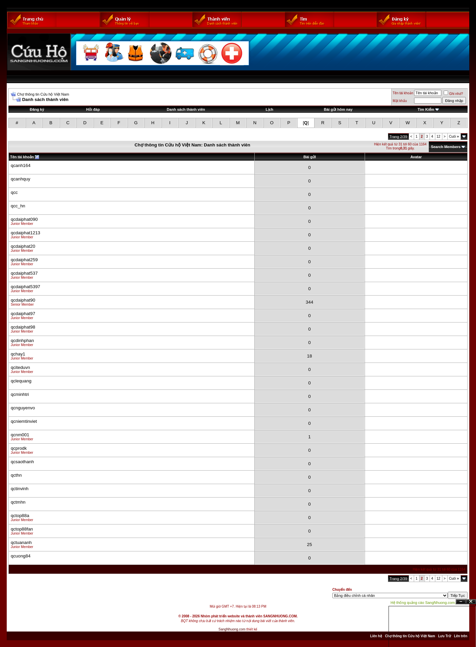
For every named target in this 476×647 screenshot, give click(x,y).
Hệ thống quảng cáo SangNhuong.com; (423, 603)
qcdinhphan (22, 340)
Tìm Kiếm (425, 109)
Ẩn (461, 601)
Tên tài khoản (403, 93)
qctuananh (21, 542)
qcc (14, 192)
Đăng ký (37, 109)
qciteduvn (20, 367)
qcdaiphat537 (24, 273)
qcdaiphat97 (23, 313)
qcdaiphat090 (24, 219)
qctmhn (18, 502)
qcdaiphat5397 (25, 286)
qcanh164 (21, 165)
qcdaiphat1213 (25, 232)
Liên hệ (376, 636)
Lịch (269, 109)
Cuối (454, 136)
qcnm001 (20, 434)
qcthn (16, 475)
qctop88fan (22, 529)
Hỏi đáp (93, 109)
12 (438, 136)
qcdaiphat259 (24, 259)
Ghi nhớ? (453, 94)
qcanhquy (20, 178)
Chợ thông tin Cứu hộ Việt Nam (43, 94)
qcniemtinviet (24, 421)
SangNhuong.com (232, 629)
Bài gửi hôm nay (338, 109)
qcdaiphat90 (23, 300)
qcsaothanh (22, 461)
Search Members (446, 147)
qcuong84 (21, 555)
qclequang (21, 380)
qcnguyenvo (23, 407)
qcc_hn (18, 205)
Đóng (471, 601)
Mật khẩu (400, 101)
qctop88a (20, 515)
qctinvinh (20, 488)
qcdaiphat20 (23, 246)
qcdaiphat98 (23, 327)
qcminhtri (20, 394)
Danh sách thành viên (186, 109)
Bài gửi (309, 157)
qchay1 (18, 353)
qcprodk (19, 448)
